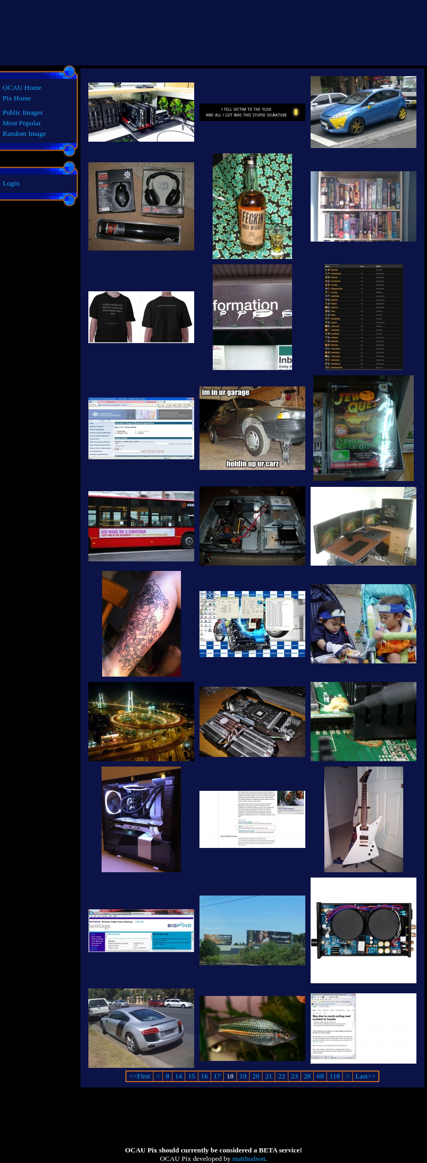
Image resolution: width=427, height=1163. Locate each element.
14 (178, 1076)
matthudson (248, 1158)
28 (307, 1076)
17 (217, 1076)
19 (243, 1076)
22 (281, 1076)
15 (191, 1076)
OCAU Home (22, 87)
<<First (139, 1076)
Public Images (23, 112)
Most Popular (22, 123)
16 (204, 1076)
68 (319, 1076)
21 (268, 1076)
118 (335, 1076)
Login (11, 183)
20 (255, 1076)
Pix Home (17, 98)
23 (294, 1076)
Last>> (366, 1076)
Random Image (24, 133)
